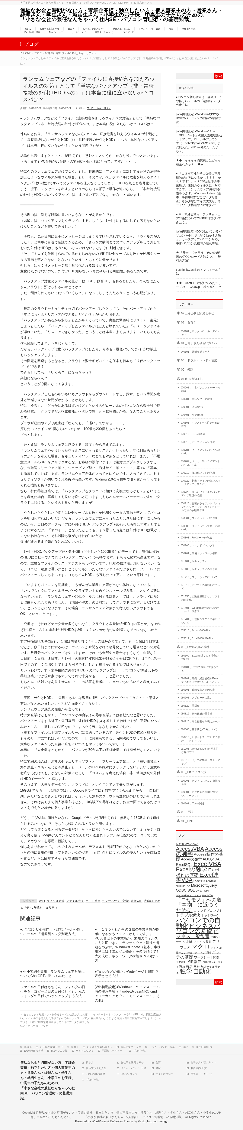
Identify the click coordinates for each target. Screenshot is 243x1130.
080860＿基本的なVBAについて (199, 729)
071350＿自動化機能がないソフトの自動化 (200, 598)
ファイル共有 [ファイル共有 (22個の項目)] (202, 941)
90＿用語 (187, 812)
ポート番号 (93, 901)
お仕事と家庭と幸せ (51, 1047)
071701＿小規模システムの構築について (200, 621)
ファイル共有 (75, 901)
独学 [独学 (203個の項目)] (186, 971)
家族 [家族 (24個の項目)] (182, 966)
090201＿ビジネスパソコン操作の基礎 (200, 782)
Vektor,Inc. (145, 1121)
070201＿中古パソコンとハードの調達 (200, 389)
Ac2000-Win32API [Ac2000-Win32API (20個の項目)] (187, 844)
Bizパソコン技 (59, 1050)
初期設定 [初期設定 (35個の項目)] (194, 962)
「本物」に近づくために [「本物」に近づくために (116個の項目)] (197, 907)
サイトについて (85, 1050)
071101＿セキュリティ (99, 108)
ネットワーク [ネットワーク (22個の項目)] (210, 915)
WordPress (99, 1121)
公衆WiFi (136, 901)
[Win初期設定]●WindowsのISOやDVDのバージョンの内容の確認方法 (198, 118)
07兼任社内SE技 (192, 379)
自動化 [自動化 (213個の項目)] (202, 971)
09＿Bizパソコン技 (193, 772)
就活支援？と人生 (131, 1047)
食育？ (75, 1047)
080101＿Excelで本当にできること (199, 669)
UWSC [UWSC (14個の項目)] (199, 890)
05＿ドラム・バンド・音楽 (199, 360)
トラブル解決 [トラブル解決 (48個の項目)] (188, 915)
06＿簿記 (187, 369)
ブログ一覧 (139, 1050)
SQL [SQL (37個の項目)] (191, 890)
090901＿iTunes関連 (193, 803)
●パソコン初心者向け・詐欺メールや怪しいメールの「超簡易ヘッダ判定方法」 (199, 101)
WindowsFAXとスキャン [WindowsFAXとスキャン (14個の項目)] (188, 895)
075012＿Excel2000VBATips (197, 638)
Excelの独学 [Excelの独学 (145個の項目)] (191, 869)
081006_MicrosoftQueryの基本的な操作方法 (199, 750)
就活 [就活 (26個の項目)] (189, 966)
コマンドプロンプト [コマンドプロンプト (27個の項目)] (208, 910)
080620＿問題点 (190, 705)
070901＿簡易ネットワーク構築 (199, 553)
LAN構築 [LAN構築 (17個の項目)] (211, 880)
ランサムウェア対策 (115, 901)
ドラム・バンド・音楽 (162, 1047)
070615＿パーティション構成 (198, 442)
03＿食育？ (188, 322)
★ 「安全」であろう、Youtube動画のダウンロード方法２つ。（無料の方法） (198, 256)
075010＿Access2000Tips (196, 630)
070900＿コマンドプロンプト (198, 545)
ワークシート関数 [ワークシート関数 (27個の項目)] (207, 957)
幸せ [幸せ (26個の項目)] (197, 966)
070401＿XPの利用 (192, 414)
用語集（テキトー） (113, 1050)
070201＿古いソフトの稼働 (196, 399)
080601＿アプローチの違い (196, 697)
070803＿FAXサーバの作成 (196, 537)
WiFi (42, 901)
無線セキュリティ (46, 907)
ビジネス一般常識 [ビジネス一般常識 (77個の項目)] (197, 934)
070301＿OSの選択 (192, 407)
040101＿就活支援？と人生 (196, 351)
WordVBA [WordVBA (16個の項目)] (207, 895)
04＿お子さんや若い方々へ (199, 343)
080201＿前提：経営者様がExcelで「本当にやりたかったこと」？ (200, 680)
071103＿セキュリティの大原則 (199, 569)
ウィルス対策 (55, 901)
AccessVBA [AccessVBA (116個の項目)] (190, 849)
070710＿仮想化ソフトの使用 (198, 472)
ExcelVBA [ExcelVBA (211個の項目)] (207, 863)
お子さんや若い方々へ (99, 1047)
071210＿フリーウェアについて (199, 577)
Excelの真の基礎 (33, 1050)
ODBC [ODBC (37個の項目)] (181, 890)
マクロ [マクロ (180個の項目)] (200, 946)
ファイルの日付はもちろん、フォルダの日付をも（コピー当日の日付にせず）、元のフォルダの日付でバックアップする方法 (52, 991)
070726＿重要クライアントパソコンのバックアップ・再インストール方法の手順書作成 (200, 507)
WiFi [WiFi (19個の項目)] (206, 890)
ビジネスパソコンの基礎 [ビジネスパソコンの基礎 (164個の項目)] (198, 928)
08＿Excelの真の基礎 (195, 647)
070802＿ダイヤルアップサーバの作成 (200, 528)
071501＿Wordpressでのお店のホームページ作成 (200, 609)
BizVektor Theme (121, 1121)
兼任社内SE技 (204, 1047)
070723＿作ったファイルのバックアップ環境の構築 (200, 494)
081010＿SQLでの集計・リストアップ (200, 762)
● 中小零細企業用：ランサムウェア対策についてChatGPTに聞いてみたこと (198, 218)
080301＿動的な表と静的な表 (198, 689)
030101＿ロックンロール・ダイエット (200, 333)
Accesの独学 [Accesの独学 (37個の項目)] (191, 859)
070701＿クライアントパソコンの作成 (200, 452)
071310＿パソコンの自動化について (200, 587)
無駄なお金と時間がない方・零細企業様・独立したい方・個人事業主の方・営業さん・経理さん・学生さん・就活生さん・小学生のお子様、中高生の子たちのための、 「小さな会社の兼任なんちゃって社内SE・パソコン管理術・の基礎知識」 (124, 14)
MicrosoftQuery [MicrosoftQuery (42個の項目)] (204, 885)
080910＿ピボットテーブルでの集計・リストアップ (200, 739)
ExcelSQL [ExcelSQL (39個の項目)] (184, 865)
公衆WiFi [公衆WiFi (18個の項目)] (181, 962)
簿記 (185, 1047)
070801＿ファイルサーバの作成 (199, 518)
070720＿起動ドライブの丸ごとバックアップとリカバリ (200, 482)
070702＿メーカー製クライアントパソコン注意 (200, 463)
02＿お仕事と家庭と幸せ (197, 313)
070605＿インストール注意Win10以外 (200, 424)
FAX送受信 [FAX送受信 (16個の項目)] (199, 881)
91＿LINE (187, 821)
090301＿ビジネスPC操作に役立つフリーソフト (199, 794)
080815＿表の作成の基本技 (196, 713)
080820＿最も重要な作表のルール (200, 721)
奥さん (28, 1047)
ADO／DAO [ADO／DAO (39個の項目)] (213, 859)
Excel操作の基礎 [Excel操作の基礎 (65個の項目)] (197, 872)
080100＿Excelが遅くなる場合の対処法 (199, 657)
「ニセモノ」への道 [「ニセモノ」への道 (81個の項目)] (198, 899)
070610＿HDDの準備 (193, 434)
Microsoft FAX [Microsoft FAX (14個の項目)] (183, 886)
